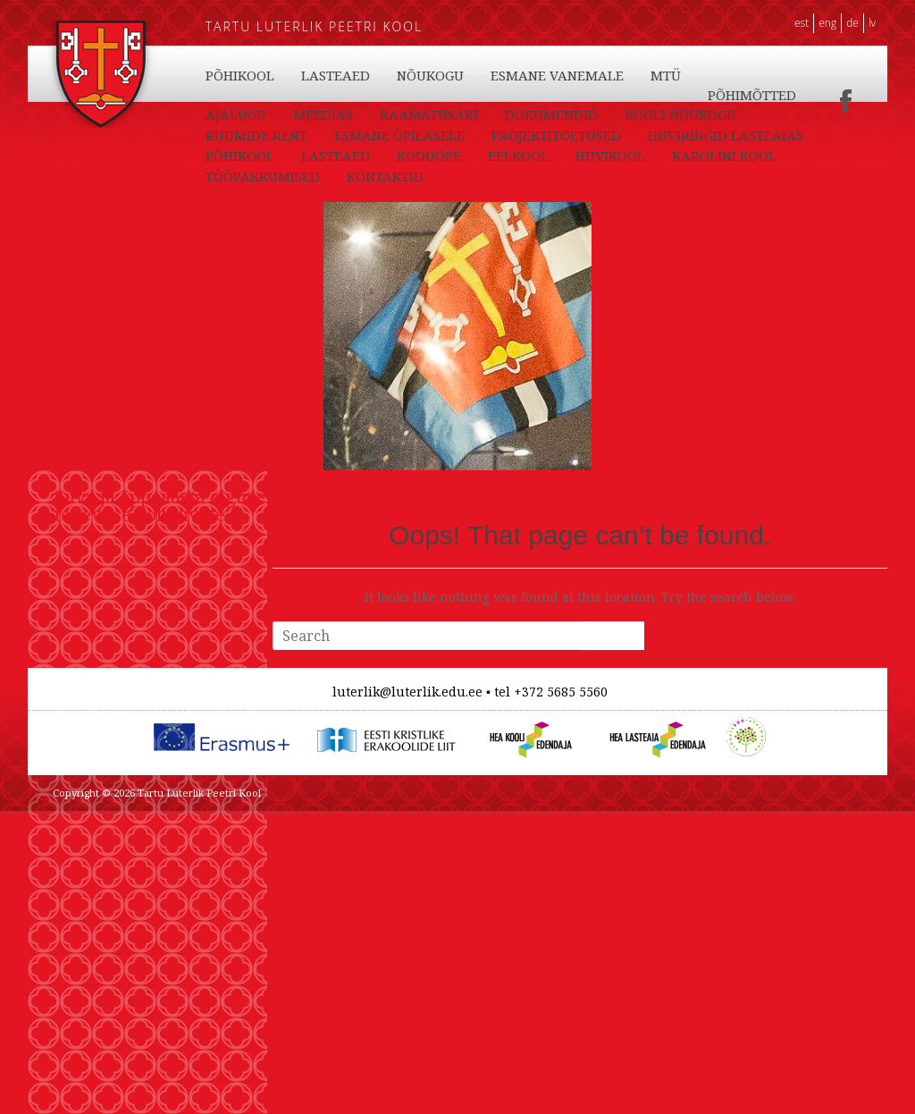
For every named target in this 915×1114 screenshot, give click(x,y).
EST (801, 22)
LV (872, 22)
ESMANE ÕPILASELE (657, 136)
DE (852, 22)
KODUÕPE (429, 75)
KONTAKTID (385, 95)
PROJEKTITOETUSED (270, 156)
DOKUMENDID (252, 136)
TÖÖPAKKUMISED (263, 95)
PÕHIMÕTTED (467, 115)
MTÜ (380, 115)
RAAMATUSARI (761, 115)
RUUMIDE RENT (515, 136)
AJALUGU (568, 115)
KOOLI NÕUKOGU (381, 136)
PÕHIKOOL (240, 75)
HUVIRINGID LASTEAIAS (439, 156)
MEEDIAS (655, 115)
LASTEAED (335, 75)
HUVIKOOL (610, 75)
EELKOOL (518, 75)
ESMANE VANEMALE (272, 115)
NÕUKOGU (675, 95)
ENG (827, 22)
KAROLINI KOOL (724, 75)
